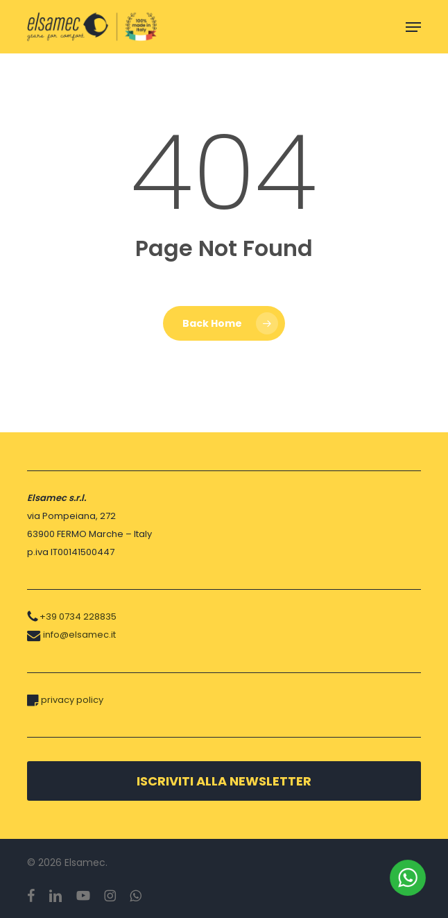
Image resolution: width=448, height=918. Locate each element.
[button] (413, 27)
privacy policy (72, 699)
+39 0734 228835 (78, 616)
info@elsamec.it (79, 634)
